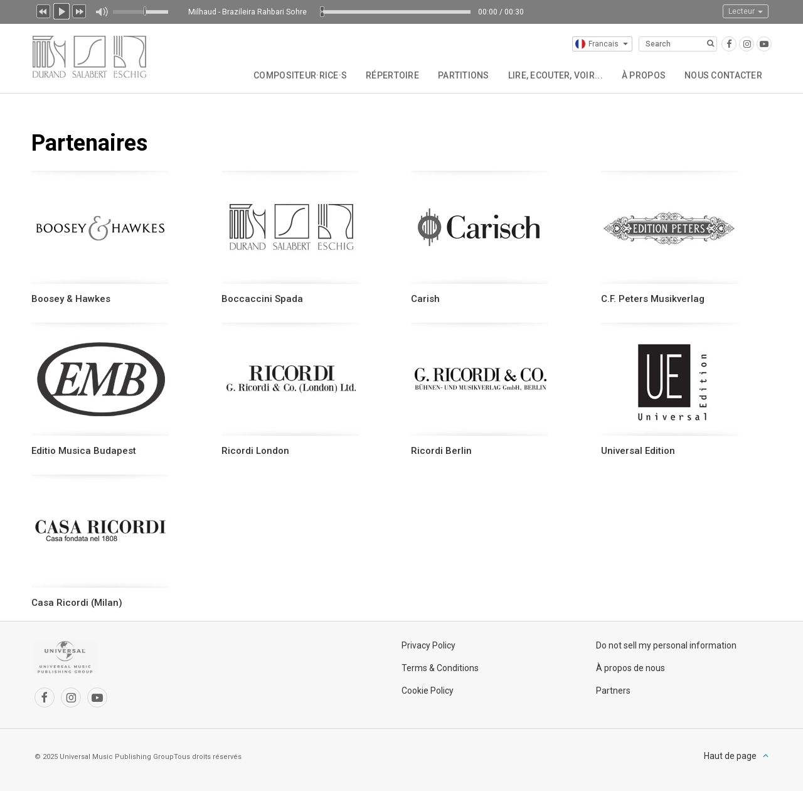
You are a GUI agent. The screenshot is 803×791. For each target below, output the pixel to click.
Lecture (61, 10)
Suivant (79, 10)
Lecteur (745, 11)
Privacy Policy (428, 645)
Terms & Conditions (440, 668)
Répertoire (392, 75)
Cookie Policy (428, 691)
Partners (613, 691)
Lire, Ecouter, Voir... (555, 75)
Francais (601, 44)
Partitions (463, 75)
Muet (101, 12)
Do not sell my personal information (666, 645)
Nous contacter (723, 75)
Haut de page (730, 756)
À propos (644, 75)
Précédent (43, 10)
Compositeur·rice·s (300, 75)
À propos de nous (630, 668)
